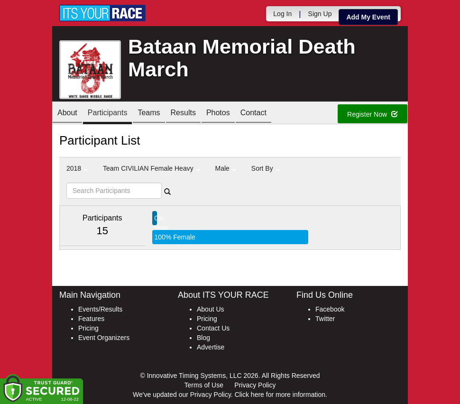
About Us (210, 309)
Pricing (88, 328)
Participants (108, 114)
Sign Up (320, 14)
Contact (253, 114)
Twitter (325, 318)
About (67, 114)
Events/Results (100, 309)
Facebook (329, 309)
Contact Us (213, 328)
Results (183, 114)
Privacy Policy (255, 385)
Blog (203, 337)
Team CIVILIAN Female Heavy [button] (151, 168)
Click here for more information (280, 394)
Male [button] (225, 168)
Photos (218, 114)
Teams (149, 114)
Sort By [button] (265, 168)
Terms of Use (203, 385)
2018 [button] (77, 168)
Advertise (210, 347)
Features (91, 318)
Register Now (372, 114)
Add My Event (368, 17)
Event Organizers (103, 337)
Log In (282, 14)
